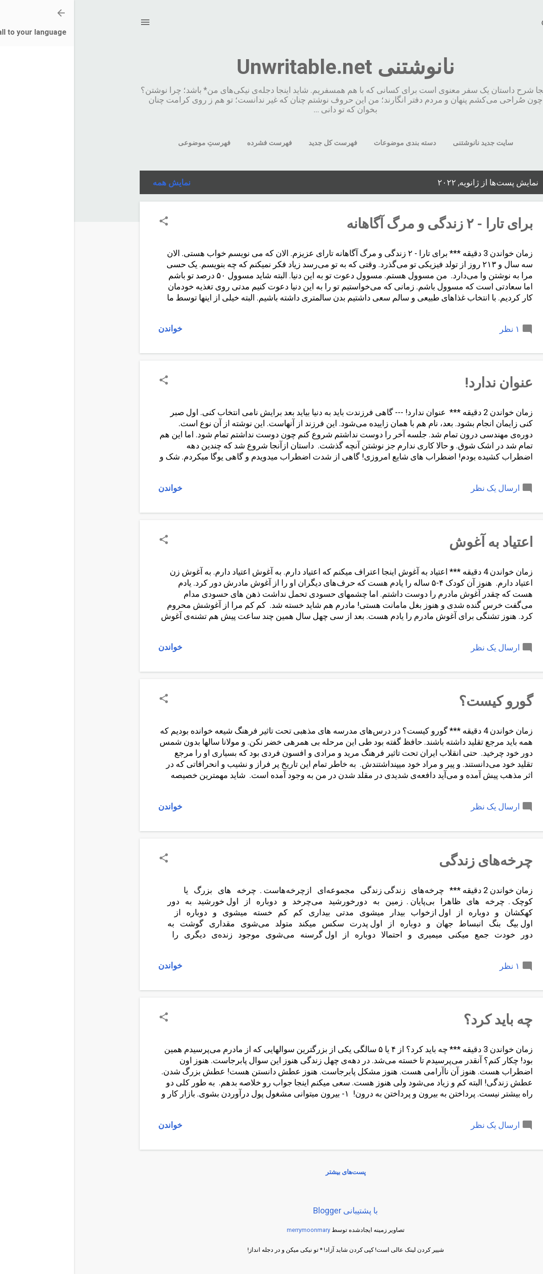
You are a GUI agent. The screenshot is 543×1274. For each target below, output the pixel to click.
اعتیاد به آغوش (417, 542)
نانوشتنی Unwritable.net (271, 67)
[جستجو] (471, 25)
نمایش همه (98, 182)
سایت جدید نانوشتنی (409, 143)
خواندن (96, 328)
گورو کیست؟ (422, 701)
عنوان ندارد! (425, 382)
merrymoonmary (234, 1229)
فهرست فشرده (195, 143)
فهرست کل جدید (258, 143)
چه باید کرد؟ (424, 1019)
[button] (89, 222)
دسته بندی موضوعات (331, 143)
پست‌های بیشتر (272, 1172)
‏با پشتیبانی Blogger (271, 1210)
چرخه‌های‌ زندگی (412, 860)
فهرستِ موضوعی (130, 143)
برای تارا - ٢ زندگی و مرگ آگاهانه (365, 223)
